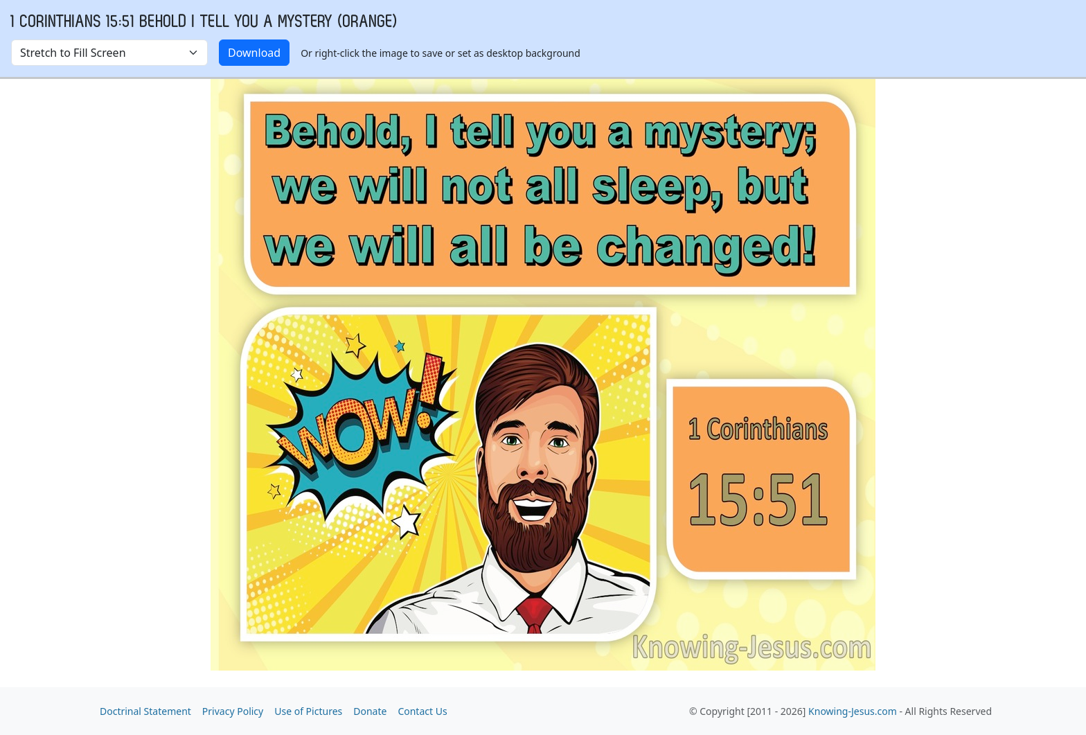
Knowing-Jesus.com (852, 711)
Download (254, 52)
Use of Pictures (308, 711)
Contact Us (422, 711)
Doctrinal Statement (145, 711)
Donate (369, 711)
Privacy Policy (232, 711)
